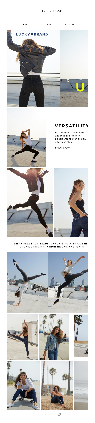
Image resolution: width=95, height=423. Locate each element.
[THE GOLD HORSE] (48, 11)
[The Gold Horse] (59, 414)
